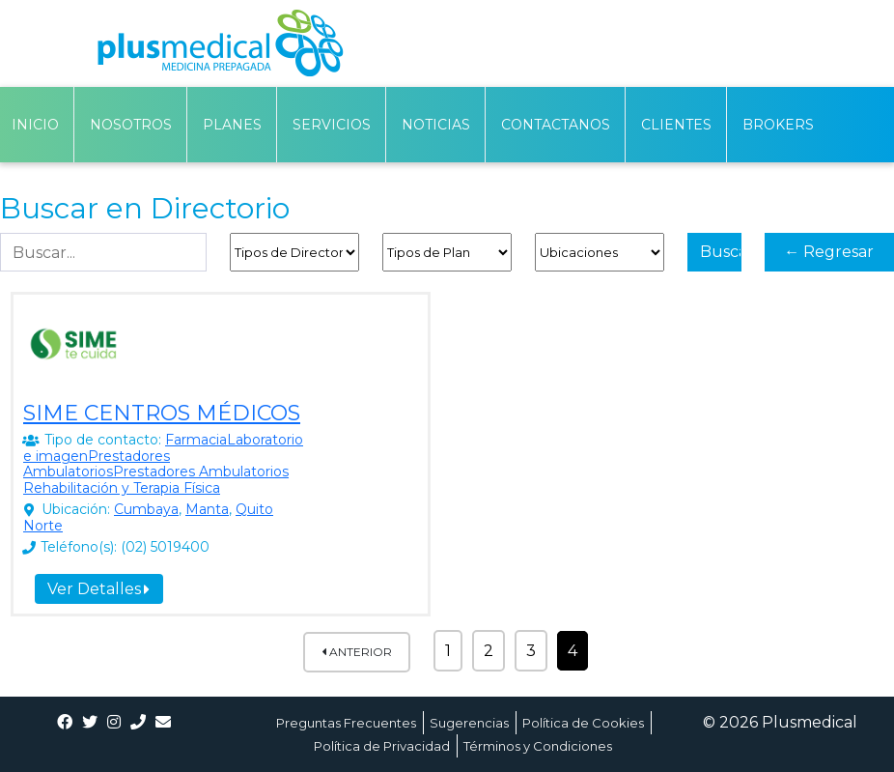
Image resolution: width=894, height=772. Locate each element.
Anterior (356, 651)
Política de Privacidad (382, 746)
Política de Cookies (583, 722)
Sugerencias (469, 722)
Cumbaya (146, 509)
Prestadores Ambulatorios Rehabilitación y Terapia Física (156, 480)
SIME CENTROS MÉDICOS (161, 413)
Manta (207, 509)
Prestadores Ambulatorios (96, 464)
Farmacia (196, 439)
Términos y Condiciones (537, 746)
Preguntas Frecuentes (346, 722)
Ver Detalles (98, 589)
